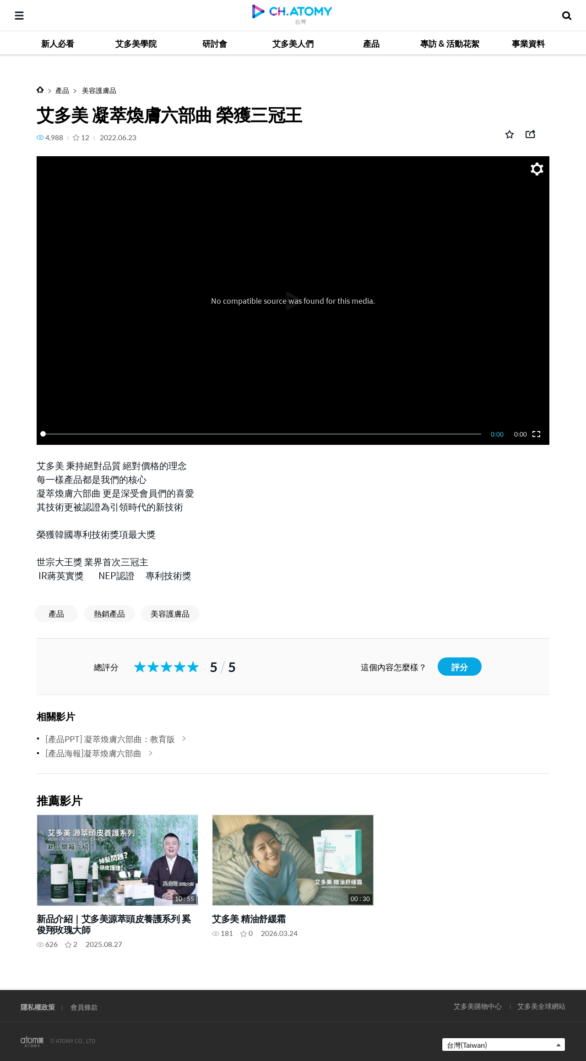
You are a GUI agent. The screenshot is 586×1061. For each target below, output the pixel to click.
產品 (62, 90)
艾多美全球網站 (541, 1006)
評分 (459, 667)
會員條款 (84, 1006)
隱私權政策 (38, 1006)
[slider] (262, 434)
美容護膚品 (98, 90)
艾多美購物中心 (478, 1006)
